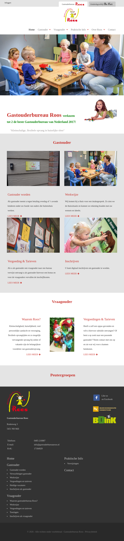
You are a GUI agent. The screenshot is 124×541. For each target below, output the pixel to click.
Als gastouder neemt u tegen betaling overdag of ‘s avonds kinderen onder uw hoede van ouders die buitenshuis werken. (33, 206)
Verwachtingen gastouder (21, 474)
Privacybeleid (91, 532)
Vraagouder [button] (61, 29)
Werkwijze (71, 194)
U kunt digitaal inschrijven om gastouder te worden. (87, 268)
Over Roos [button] (98, 29)
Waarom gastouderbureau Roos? (24, 501)
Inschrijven (72, 261)
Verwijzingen (73, 463)
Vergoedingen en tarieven (21, 481)
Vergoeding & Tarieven (22, 261)
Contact (112, 29)
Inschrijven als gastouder (20, 489)
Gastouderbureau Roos (73, 532)
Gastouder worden (19, 194)
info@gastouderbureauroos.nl (46, 445)
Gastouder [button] (44, 29)
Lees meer (13, 216)
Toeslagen (14, 512)
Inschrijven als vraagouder (21, 516)
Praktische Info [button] (79, 29)
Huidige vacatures (17, 485)
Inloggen (8, 3)
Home (32, 29)
